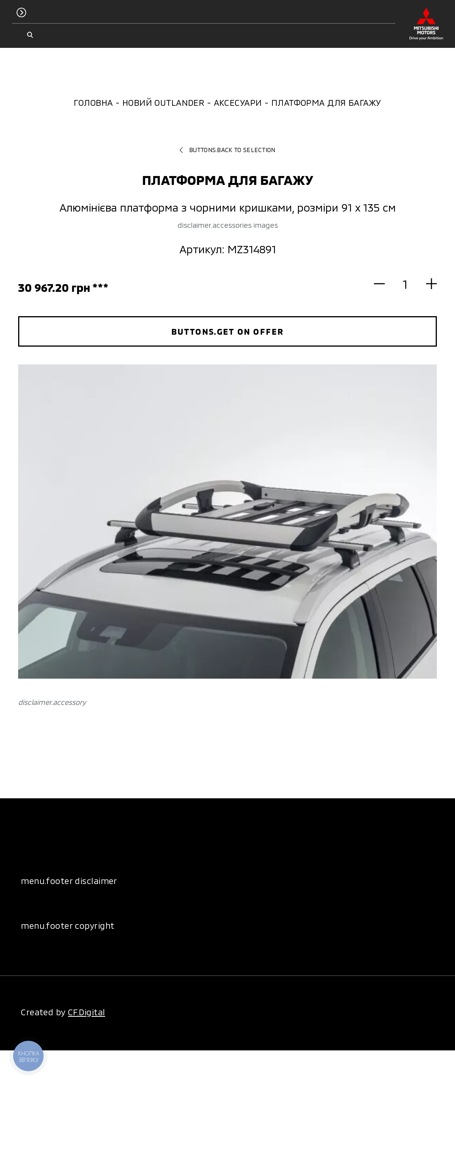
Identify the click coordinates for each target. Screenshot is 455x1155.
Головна (93, 102)
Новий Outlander (163, 102)
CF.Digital (86, 1012)
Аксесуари (238, 102)
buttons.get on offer (227, 331)
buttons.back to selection (227, 149)
